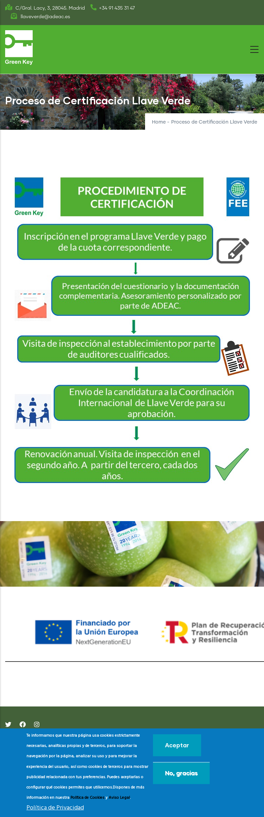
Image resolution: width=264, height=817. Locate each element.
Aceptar (177, 745)
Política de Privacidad (55, 808)
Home (159, 122)
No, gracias (181, 772)
